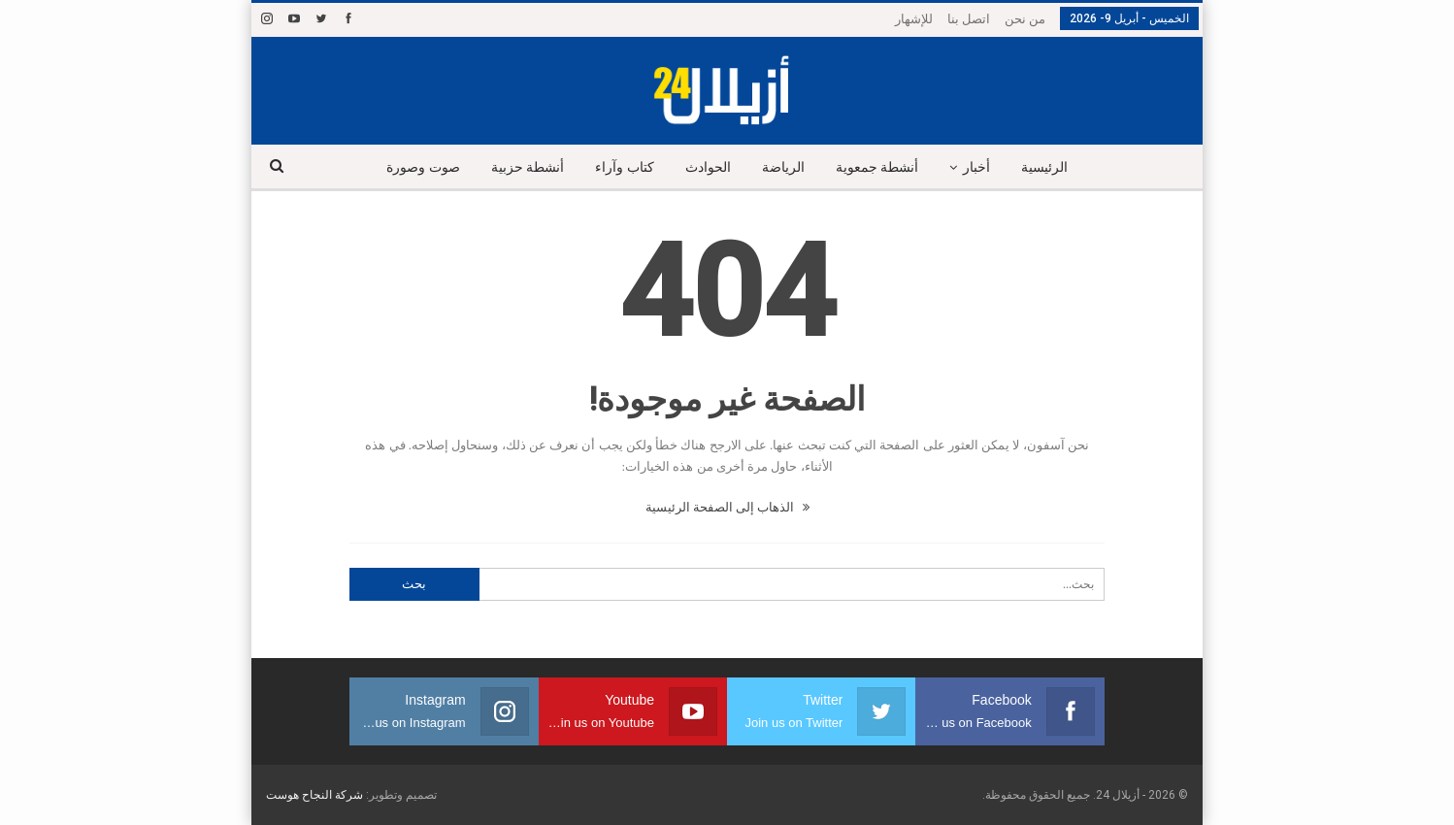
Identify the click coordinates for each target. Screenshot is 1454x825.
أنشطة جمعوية (881, 167)
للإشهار (914, 19)
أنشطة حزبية (519, 167)
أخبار (984, 167)
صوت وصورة (412, 167)
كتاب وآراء (619, 167)
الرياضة (784, 167)
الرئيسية (1055, 167)
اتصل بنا (968, 19)
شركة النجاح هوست (314, 795)
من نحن (1025, 19)
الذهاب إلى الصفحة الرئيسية (727, 507)
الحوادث (706, 167)
